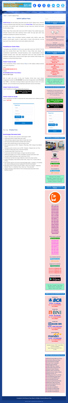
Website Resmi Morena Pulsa (54, 358)
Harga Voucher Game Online (54, 372)
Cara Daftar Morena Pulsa (53, 360)
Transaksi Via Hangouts (53, 391)
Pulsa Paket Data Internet (53, 367)
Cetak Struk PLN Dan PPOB (54, 381)
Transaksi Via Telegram (53, 389)
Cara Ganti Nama (51, 385)
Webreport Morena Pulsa (53, 382)
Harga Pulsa (34, 12)
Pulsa (25, 63)
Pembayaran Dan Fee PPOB (54, 375)
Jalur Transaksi (48, 12)
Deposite (17, 12)
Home (4, 12)
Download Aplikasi (58, 12)
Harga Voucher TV (51, 373)
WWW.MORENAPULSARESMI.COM (37, 401)
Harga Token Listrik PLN (53, 370)
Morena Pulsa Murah (30, 398)
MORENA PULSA (16, 49)
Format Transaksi (26, 12)
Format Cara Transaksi (53, 363)
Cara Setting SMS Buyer (53, 378)
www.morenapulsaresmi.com (55, 76)
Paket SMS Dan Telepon (53, 366)
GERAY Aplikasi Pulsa (23, 18)
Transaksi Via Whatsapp (53, 388)
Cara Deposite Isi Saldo (53, 361)
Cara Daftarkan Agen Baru (53, 376)
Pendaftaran (10, 12)
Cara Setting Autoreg (52, 379)
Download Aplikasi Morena (53, 384)
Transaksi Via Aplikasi (52, 387)
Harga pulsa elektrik (52, 364)
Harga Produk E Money (53, 369)
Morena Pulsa (48, 398)
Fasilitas (41, 12)
